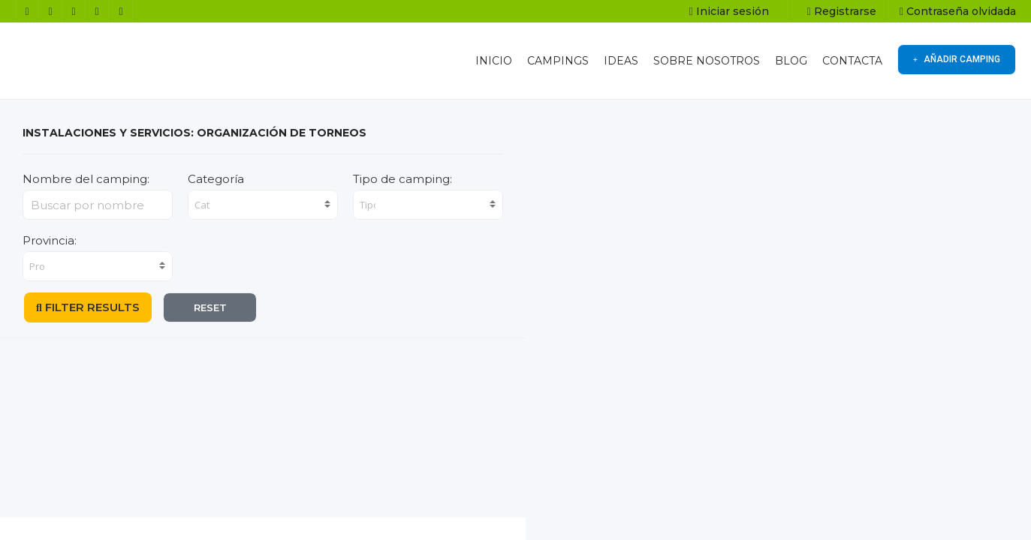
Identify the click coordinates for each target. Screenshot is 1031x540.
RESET (210, 308)
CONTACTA (852, 61)
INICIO (493, 61)
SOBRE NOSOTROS (706, 61)
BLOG (791, 61)
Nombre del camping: (86, 179)
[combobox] (263, 205)
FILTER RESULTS (88, 307)
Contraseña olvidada (958, 11)
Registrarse (841, 11)
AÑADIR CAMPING (956, 59)
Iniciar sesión (729, 11)
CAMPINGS (558, 61)
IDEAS (621, 61)
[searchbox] (203, 204)
